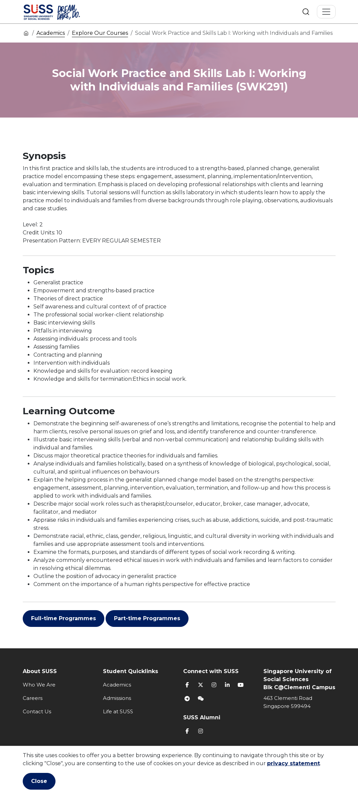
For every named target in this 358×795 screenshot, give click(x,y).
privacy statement (293, 763)
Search (306, 11)
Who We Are (39, 684)
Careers (32, 698)
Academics (50, 33)
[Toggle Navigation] (326, 11)
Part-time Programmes (147, 618)
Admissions (117, 698)
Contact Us (37, 711)
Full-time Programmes (63, 618)
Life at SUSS (118, 711)
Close (39, 781)
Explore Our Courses (100, 33)
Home (26, 33)
